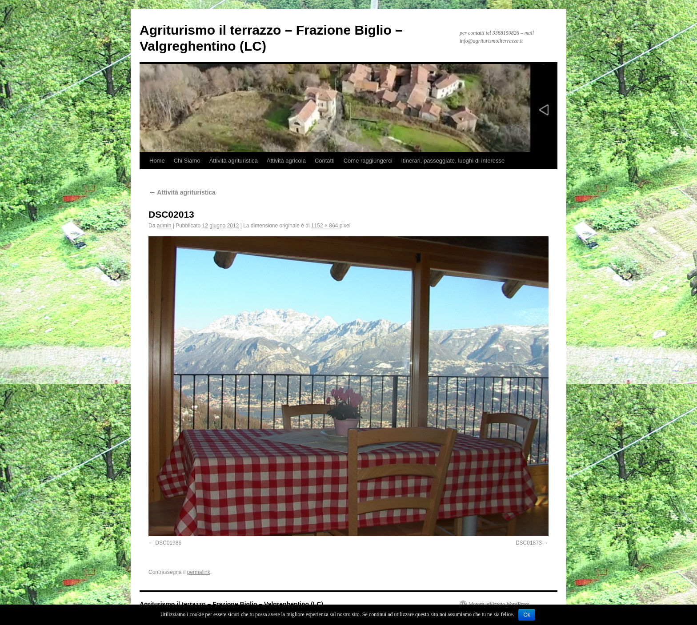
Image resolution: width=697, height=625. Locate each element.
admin (164, 226)
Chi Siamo (187, 160)
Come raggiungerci (368, 160)
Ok (526, 615)
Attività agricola (286, 160)
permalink (198, 572)
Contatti (325, 160)
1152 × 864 (324, 226)
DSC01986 (168, 543)
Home (157, 160)
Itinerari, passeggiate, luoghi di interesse (453, 160)
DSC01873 (529, 543)
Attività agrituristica (233, 160)
